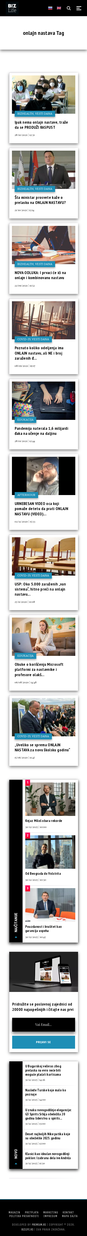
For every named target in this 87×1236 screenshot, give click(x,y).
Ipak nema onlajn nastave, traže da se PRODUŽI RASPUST (41, 124)
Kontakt (68, 1212)
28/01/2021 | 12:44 (25, 441)
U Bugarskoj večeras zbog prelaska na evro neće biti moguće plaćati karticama (43, 1070)
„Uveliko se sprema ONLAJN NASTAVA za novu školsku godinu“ (42, 747)
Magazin (14, 1212)
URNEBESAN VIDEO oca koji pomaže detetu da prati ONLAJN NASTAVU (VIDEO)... (41, 508)
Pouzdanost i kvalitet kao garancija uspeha (43, 928)
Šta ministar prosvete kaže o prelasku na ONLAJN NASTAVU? (40, 200)
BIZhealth (25, 113)
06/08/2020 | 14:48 (25, 682)
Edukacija (25, 419)
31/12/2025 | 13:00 (35, 1123)
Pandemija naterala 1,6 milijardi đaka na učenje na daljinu (41, 431)
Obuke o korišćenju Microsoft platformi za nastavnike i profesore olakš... (39, 669)
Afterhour (26, 495)
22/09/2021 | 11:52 (25, 285)
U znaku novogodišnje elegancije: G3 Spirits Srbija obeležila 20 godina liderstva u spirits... (48, 1114)
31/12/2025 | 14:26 (35, 1079)
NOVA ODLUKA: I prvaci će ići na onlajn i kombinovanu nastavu (40, 275)
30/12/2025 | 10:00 (36, 827)
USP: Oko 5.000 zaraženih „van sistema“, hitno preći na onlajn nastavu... (40, 589)
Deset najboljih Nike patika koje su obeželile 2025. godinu (47, 1136)
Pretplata (32, 1212)
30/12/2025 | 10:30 (35, 879)
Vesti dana (43, 113)
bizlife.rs (27, 1229)
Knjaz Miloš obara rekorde (43, 820)
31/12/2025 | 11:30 (35, 1163)
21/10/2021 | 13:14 (24, 210)
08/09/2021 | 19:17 (25, 365)
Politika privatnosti (24, 1216)
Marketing (50, 1212)
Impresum (50, 1216)
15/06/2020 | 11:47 (25, 757)
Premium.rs (39, 1224)
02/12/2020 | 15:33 (25, 521)
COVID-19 (24, 339)
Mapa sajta (70, 1216)
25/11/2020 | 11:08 (25, 601)
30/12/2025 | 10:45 (35, 937)
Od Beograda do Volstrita (43, 873)
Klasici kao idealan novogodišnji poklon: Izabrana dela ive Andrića (48, 1156)
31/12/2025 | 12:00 (35, 1143)
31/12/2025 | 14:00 (35, 1099)
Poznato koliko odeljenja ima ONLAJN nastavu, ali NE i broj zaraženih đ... (39, 353)
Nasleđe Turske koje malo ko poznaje (45, 1092)
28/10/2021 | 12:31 (25, 135)
